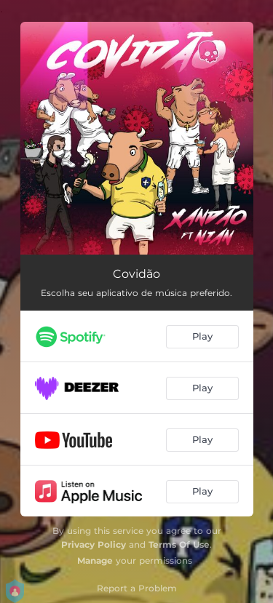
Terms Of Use (179, 544)
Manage (95, 560)
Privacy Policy (93, 544)
